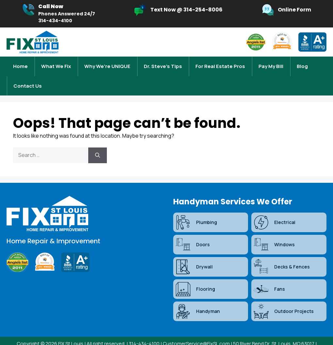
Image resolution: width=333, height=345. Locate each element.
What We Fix (56, 63)
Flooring (195, 276)
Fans (269, 276)
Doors (192, 231)
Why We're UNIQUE (107, 63)
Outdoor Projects (283, 298)
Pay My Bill (270, 63)
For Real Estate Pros (220, 63)
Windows (274, 231)
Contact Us (27, 76)
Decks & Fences (281, 254)
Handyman (197, 298)
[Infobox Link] (58, 13)
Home (20, 63)
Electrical (274, 209)
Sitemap (159, 338)
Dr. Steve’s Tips (163, 63)
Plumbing (196, 209)
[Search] (97, 142)
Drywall (194, 254)
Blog (302, 63)
